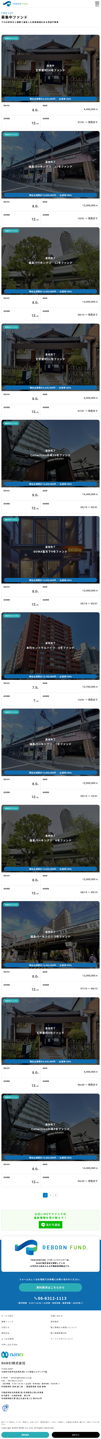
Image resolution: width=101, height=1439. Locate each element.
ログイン (75, 1434)
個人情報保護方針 (58, 1333)
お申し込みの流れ (9, 1344)
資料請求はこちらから (50, 1287)
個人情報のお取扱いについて (63, 1327)
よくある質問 (7, 1338)
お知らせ (5, 1327)
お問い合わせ (56, 1315)
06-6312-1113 (52, 1298)
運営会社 (5, 1333)
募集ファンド (7, 1321)
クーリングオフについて (61, 1338)
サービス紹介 (7, 1315)
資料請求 (25, 1434)
